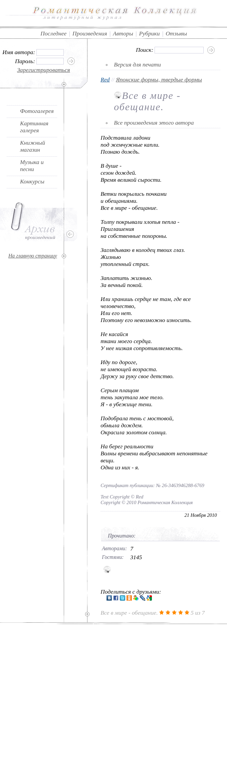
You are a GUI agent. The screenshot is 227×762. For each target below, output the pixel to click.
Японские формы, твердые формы (159, 79)
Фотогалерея (37, 111)
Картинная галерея (34, 127)
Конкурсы (32, 181)
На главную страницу (32, 256)
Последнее (53, 33)
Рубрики (149, 33)
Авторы (123, 33)
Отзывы (176, 33)
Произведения (89, 33)
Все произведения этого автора (154, 122)
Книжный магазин (32, 146)
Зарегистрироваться (43, 69)
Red (104, 79)
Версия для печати (137, 64)
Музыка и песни (32, 165)
